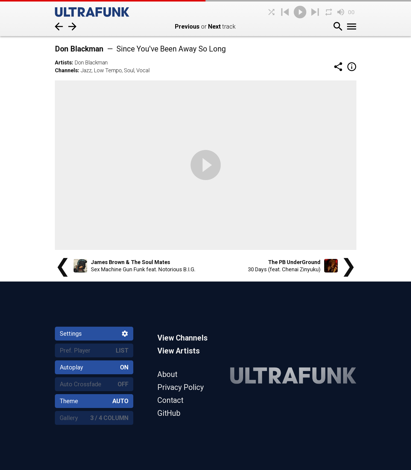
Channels (66, 70)
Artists (63, 62)
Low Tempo (108, 70)
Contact (170, 400)
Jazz (86, 70)
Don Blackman (91, 62)
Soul (129, 70)
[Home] (100, 12)
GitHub (168, 413)
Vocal (143, 70)
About (167, 374)
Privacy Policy (180, 387)
